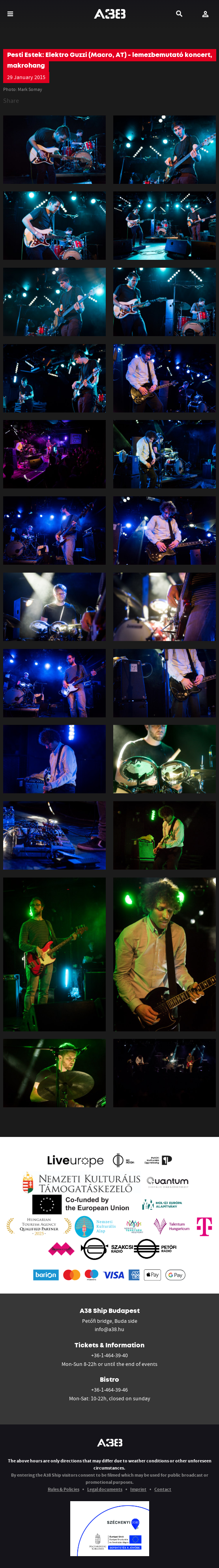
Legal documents (104, 1489)
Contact (162, 1489)
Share (11, 100)
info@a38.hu (109, 1329)
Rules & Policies (63, 1489)
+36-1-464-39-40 (109, 1355)
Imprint (138, 1489)
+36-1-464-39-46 (109, 1389)
